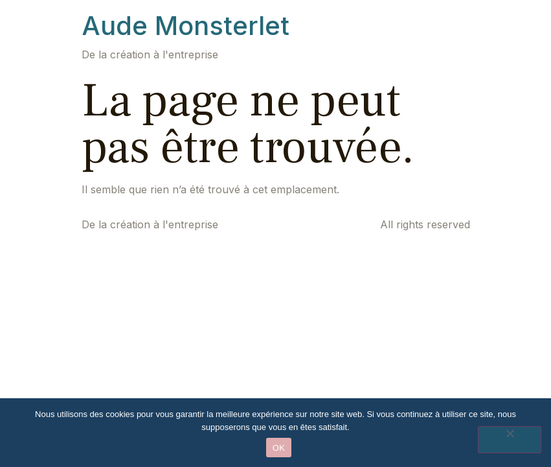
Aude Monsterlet (185, 26)
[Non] (509, 439)
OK (279, 448)
